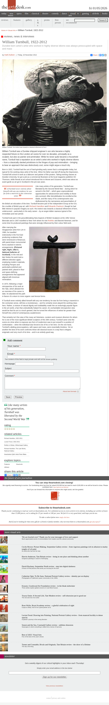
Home (3, 30)
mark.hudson (9, 55)
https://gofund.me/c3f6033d (60, 487)
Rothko (51, 220)
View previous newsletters (54, 686)
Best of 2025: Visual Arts (32, 635)
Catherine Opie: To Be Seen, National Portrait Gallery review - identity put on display (55, 576)
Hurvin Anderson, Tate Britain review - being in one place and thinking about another (55, 556)
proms (47, 20)
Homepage (10, 364)
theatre (45, 13)
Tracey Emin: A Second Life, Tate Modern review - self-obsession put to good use (54, 596)
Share (93, 55)
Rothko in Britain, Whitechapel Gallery (16, 445)
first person (58, 21)
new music (10, 14)
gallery (29, 20)
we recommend (71, 21)
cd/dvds (95, 13)
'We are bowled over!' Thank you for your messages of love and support (50, 537)
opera (19, 13)
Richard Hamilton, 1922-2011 (13, 438)
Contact (48, 698)
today (4, 13)
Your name (13, 346)
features (17, 20)
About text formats (69, 391)
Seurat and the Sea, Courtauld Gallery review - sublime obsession (47, 625)
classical (35, 13)
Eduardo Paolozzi (56, 206)
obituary (6, 467)
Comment (9, 376)
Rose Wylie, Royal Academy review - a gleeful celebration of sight (48, 605)
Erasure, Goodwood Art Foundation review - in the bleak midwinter (48, 586)
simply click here (64, 517)
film (26, 13)
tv (78, 13)
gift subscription (94, 522)
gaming (85, 13)
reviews (4, 20)
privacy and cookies (58, 698)
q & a (38, 23)
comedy (55, 13)
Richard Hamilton (36, 206)
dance (64, 13)
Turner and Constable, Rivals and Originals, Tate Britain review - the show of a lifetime (56, 644)
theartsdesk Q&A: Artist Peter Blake (15, 454)
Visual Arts (12, 30)
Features (7, 464)
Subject (8, 368)
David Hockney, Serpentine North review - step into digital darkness (48, 566)
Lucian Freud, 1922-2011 (12, 441)
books (104, 13)
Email (10, 354)
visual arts (72, 14)
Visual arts (19, 464)
